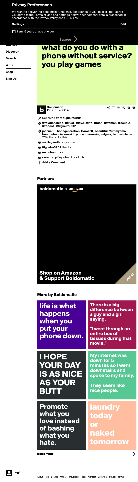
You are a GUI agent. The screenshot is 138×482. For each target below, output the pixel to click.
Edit (123, 24)
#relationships (52, 123)
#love (80, 123)
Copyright (102, 477)
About (40, 477)
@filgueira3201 (66, 126)
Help (47, 477)
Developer (74, 477)
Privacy (112, 477)
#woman (110, 123)
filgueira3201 (72, 118)
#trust (69, 123)
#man (98, 123)
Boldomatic (55, 107)
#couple (124, 123)
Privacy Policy (49, 18)
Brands (54, 477)
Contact (92, 477)
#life (89, 123)
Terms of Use (43, 15)
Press (84, 477)
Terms (121, 477)
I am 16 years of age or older (35, 31)
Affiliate (64, 477)
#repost (48, 126)
